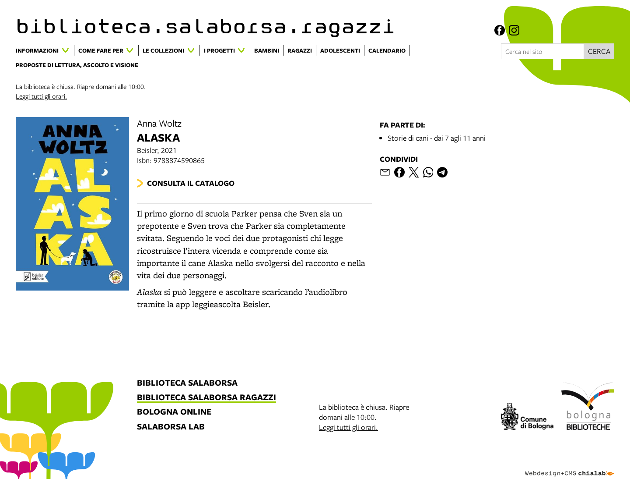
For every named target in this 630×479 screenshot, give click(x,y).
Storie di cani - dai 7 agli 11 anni (437, 138)
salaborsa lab (171, 427)
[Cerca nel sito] (542, 51)
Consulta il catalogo (190, 183)
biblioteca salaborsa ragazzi (206, 398)
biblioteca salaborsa (187, 383)
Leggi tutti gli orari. (41, 96)
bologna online (174, 412)
